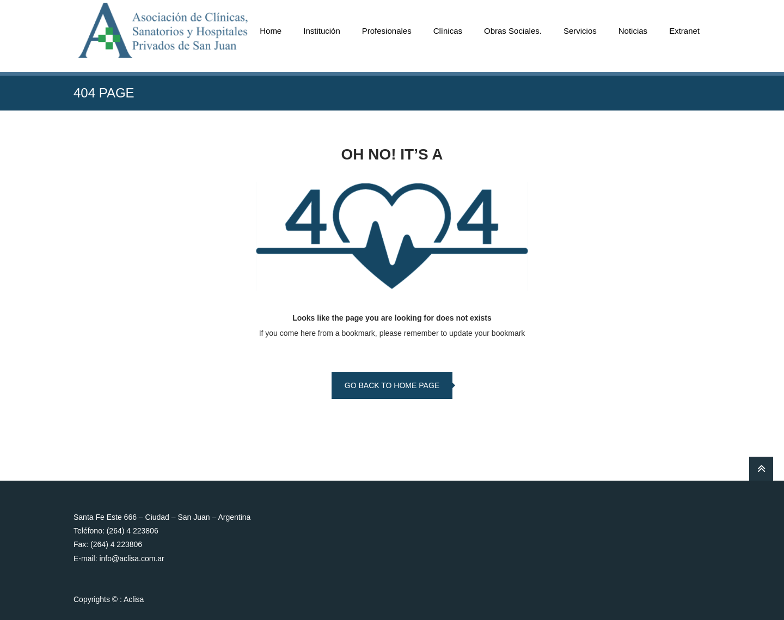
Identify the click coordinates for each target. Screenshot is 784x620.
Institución (321, 30)
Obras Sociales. (513, 30)
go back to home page (392, 385)
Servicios (580, 30)
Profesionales (387, 30)
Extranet (684, 30)
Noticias (632, 30)
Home (270, 30)
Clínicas (447, 30)
